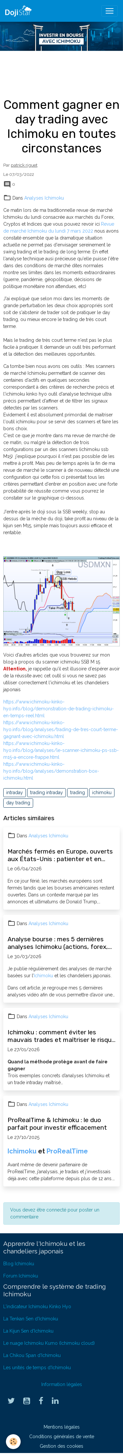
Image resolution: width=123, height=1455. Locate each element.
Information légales (61, 1384)
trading (77, 792)
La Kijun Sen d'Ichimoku (28, 1331)
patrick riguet (24, 165)
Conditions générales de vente (61, 1436)
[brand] (19, 10)
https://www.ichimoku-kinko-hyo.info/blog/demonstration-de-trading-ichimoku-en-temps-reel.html (58, 708)
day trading (18, 802)
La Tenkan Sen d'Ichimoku (30, 1318)
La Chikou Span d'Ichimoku (32, 1355)
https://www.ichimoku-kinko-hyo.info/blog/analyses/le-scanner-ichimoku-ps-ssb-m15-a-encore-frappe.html (61, 750)
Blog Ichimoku (18, 1263)
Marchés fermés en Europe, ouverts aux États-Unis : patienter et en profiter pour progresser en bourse (60, 855)
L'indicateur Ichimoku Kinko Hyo (37, 1306)
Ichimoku (43, 975)
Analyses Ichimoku (44, 198)
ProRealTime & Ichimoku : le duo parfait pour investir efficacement (57, 1123)
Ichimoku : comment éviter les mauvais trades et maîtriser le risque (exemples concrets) (61, 1036)
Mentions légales (62, 1427)
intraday (14, 792)
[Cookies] (13, 1441)
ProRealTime (67, 1151)
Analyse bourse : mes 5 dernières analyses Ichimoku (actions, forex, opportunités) (58, 943)
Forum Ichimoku (20, 1275)
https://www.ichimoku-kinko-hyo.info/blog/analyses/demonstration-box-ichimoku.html (51, 771)
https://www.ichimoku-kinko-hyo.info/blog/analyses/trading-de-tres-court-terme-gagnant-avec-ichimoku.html (60, 729)
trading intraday (46, 792)
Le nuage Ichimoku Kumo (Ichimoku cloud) (49, 1343)
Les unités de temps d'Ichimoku (37, 1367)
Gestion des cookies (61, 1446)
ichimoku (102, 792)
